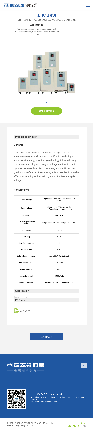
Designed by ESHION (24, 425)
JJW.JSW (22, 311)
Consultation (46, 110)
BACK (46, 336)
